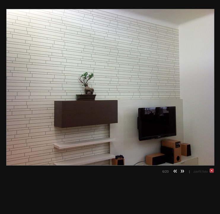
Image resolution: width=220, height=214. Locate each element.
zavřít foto (204, 171)
